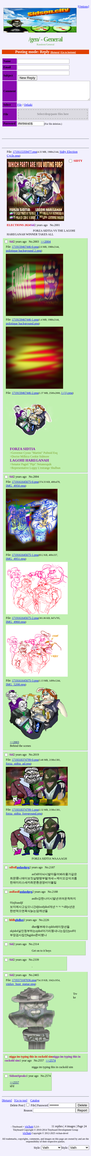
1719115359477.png (25, 155)
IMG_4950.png (15, 489)
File (19, 108)
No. (52, 228)
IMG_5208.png (15, 688)
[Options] (83, 6)
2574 (48, 1079)
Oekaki (28, 108)
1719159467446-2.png (25, 396)
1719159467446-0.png (25, 250)
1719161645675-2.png (25, 621)
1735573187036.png (24, 983)
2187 (52, 871)
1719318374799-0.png (25, 763)
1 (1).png (67, 396)
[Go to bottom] (68, 52)
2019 (36, 758)
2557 (41, 1064)
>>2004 (46, 245)
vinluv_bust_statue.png (20, 987)
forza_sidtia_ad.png (18, 767)
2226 (46, 923)
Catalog (34, 1104)
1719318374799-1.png (25, 813)
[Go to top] (20, 1104)
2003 (36, 245)
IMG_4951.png (15, 562)
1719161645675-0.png (25, 485)
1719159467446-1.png (25, 323)
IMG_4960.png (15, 625)
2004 (36, 480)
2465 (36, 978)
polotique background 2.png (23, 254)
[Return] (54, 52)
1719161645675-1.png (25, 558)
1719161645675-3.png (25, 684)
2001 (57, 228)
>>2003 (14, 746)
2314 (36, 947)
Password (42, 1109)
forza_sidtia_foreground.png (24, 817)
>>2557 (14, 1086)
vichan (29, 1130)
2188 (55, 895)
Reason (28, 1114)
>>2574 (51, 1064)
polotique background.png (22, 327)
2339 (36, 963)
